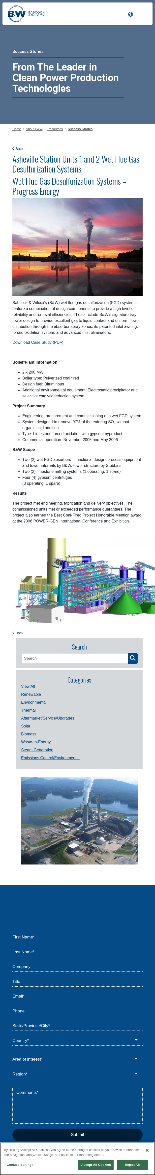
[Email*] (77, 997)
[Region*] (77, 1074)
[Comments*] (77, 1105)
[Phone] (77, 1011)
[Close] (147, 1150)
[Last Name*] (77, 952)
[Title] (77, 982)
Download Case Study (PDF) (37, 342)
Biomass (28, 734)
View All (28, 686)
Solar (25, 726)
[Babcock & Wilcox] (26, 15)
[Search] (74, 658)
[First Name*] (77, 937)
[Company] (77, 967)
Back (19, 149)
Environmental (33, 702)
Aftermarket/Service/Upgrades (47, 718)
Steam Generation (37, 750)
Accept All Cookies (96, 1165)
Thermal (28, 710)
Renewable (31, 694)
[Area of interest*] (77, 1060)
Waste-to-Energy (36, 742)
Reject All (132, 1165)
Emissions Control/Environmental (50, 758)
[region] (77, 1158)
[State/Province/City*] (77, 1026)
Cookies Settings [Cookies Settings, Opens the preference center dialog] (20, 1165)
